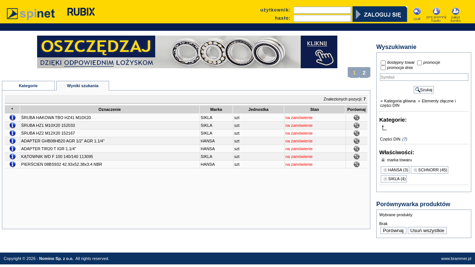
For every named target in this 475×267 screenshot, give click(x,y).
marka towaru (399, 160)
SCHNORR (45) (432, 170)
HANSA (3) (398, 170)
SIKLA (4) (397, 179)
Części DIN (390, 139)
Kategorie (28, 85)
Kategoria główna (400, 101)
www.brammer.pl (456, 258)
